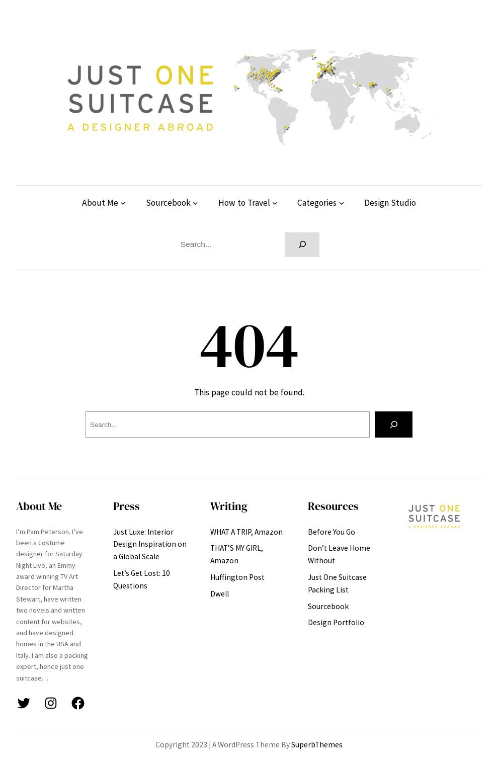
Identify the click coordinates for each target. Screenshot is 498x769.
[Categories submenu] (342, 203)
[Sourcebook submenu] (195, 203)
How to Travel (244, 202)
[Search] (302, 244)
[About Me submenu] (123, 203)
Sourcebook (168, 202)
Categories (317, 202)
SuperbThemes (317, 744)
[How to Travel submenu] (275, 203)
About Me (100, 202)
